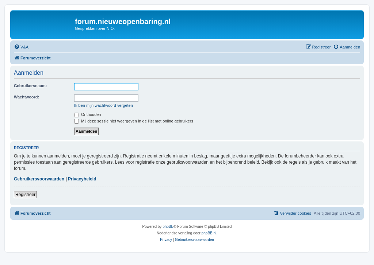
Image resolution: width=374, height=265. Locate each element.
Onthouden (87, 114)
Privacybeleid (82, 179)
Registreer (25, 194)
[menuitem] (21, 47)
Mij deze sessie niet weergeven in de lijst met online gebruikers (133, 121)
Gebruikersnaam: (30, 85)
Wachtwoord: (26, 97)
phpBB (168, 227)
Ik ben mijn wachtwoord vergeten (103, 105)
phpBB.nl (209, 233)
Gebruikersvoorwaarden (39, 179)
